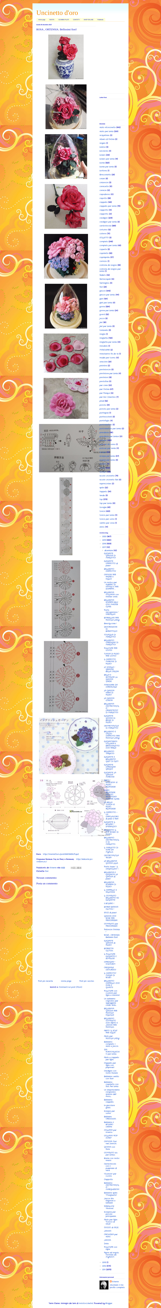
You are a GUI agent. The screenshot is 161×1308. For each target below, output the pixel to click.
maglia (102, 334)
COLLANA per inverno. (110, 1131)
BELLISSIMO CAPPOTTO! (110, 570)
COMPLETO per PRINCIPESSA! (111, 925)
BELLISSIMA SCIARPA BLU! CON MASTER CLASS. (111, 603)
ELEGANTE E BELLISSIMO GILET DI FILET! (111, 759)
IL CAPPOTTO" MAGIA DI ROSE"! (110, 975)
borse (102, 163)
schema (103, 464)
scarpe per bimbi (107, 456)
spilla (102, 487)
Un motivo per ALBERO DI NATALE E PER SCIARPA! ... (111, 585)
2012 (104, 1266)
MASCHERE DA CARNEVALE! (111, 686)
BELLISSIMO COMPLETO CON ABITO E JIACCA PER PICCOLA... (111, 1022)
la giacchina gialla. (109, 1106)
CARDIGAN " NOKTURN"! (109, 963)
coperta (103, 249)
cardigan (104, 218)
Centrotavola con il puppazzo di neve (110, 1167)
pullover (103, 440)
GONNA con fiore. (109, 1148)
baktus (102, 147)
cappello (103, 202)
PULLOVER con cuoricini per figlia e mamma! (112, 993)
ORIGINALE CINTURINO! (110, 968)
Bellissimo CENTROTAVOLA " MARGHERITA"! (111, 1186)
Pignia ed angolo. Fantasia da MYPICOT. (111, 1254)
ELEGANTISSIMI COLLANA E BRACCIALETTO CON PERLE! (112, 744)
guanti (102, 314)
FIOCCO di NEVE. (111, 1227)
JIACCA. (107, 1240)
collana (103, 233)
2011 (104, 1269)
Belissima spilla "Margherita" (110, 1194)
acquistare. (104, 135)
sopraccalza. (105, 483)
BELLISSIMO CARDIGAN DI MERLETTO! (111, 642)
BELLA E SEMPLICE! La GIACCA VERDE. (111, 678)
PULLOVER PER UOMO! (110, 649)
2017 (104, 547)
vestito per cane (107, 523)
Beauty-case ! (110, 623)
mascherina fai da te (109, 354)
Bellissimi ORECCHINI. (110, 1117)
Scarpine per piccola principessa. (110, 1214)
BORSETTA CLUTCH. (108, 949)
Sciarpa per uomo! (109, 1112)
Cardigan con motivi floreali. (111, 1072)
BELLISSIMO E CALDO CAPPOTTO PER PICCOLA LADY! (112, 734)
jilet (101, 322)
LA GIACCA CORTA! (109, 699)
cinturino (103, 229)
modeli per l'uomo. (107, 357)
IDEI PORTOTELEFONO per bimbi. (112, 1051)
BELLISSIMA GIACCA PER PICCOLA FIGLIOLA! (110, 1011)
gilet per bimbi (106, 302)
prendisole (104, 432)
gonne (102, 306)
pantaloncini (105, 369)
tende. (102, 495)
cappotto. (104, 214)
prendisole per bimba (109, 436)
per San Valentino (108, 397)
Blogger (108, 1303)
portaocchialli (106, 417)
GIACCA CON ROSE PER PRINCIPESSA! (110, 918)
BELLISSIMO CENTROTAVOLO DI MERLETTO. (111, 841)
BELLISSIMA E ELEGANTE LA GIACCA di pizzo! (111, 875)
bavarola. (104, 151)
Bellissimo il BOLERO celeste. (109, 1124)
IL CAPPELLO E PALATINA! (110, 891)
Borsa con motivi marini (111, 1159)
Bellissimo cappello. (109, 1101)
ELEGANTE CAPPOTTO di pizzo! (111, 563)
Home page (41, 19)
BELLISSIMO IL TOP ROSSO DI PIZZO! (111, 832)
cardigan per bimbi (108, 222)
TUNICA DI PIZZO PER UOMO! (111, 655)
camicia (103, 190)
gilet (101, 299)
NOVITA (51, 19)
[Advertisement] (66, 957)
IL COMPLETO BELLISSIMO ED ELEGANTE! (111, 898)
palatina (103, 365)
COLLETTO (104, 237)
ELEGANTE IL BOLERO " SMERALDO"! (110, 824)
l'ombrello (104, 330)
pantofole (104, 381)
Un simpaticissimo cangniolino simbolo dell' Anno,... (112, 1093)
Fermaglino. (104, 283)
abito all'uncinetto (108, 127)
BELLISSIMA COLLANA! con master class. (111, 594)
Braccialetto (105, 174)
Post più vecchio (86, 981)
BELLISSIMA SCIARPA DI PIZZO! (110, 884)
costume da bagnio (108, 265)
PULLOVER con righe (110, 1248)
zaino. (102, 527)
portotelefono (106, 424)
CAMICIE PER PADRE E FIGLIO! (110, 576)
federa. (103, 275)
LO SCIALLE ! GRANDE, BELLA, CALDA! (111, 669)
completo (104, 241)
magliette (104, 338)
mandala (104, 346)
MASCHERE (105, 350)
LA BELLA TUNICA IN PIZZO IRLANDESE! (110, 805)
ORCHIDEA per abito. (111, 1235)
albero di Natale (107, 139)
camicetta (104, 186)
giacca (103, 291)
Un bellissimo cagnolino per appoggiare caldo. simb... (111, 1002)
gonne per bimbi (107, 310)
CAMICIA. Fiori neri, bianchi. (110, 1142)
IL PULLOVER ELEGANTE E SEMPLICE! (110, 956)
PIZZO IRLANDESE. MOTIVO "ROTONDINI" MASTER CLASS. (111, 794)
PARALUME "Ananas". (109, 1207)
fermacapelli (105, 279)
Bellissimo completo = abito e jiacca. (111, 1044)
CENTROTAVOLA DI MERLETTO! (111, 727)
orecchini (104, 361)
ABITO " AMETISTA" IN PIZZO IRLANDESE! (111, 783)
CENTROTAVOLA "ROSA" (111, 856)
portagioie (104, 413)
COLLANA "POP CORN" (110, 1136)
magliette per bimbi (108, 342)
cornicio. (103, 261)
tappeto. (103, 491)
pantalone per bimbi (109, 373)
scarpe (103, 452)
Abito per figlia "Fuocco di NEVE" (110, 1221)
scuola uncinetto (107, 476)
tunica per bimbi (107, 515)
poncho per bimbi (107, 409)
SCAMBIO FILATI (63, 19)
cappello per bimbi (108, 206)
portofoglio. (105, 420)
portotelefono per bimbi (110, 428)
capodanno (105, 194)
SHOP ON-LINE (88, 19)
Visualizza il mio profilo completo (117, 1286)
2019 (104, 540)
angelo (102, 143)
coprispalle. (105, 257)
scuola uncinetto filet (109, 479)
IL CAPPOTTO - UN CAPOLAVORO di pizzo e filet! (111, 815)
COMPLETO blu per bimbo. (111, 1153)
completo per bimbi (108, 245)
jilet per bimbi (106, 326)
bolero (102, 155)
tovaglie (103, 507)
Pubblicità (100, 19)
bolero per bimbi (107, 159)
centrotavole (105, 226)
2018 (104, 543)
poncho (103, 405)
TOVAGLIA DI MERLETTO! (110, 636)
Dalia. (106, 1243)
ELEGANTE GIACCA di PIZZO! (109, 943)
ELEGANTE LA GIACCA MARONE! (110, 774)
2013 (104, 1262)
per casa (104, 385)
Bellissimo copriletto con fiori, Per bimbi (111, 1084)
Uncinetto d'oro (57, 12)
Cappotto (108, 1179)
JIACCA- (108, 1231)
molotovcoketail (86, 1303)
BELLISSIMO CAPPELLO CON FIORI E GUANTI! (112, 984)
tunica (102, 511)
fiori (46, 871)
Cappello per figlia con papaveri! (110, 1065)
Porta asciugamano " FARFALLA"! (111, 612)
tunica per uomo (107, 519)
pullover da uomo (107, 444)
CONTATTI (76, 19)
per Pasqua (105, 393)
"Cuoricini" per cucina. (110, 1175)
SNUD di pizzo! (110, 912)
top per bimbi (106, 503)
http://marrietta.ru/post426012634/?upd (60, 854)
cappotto (104, 210)
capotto (103, 198)
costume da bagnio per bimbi (110, 270)
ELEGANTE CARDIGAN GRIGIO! (110, 767)
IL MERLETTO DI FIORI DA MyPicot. (111, 849)
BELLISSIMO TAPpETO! (109, 752)
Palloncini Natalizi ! (112, 930)
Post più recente (45, 981)
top (101, 499)
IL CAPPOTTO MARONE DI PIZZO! (110, 661)
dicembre (108, 550)
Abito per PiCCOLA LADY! (111, 1037)
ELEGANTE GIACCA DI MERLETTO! (110, 555)
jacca (102, 318)
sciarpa (103, 472)
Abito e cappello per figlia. (111, 1058)
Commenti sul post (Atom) (70, 987)
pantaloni (104, 377)
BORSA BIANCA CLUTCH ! (111, 908)
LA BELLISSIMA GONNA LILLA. (111, 862)
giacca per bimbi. (107, 295)
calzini (102, 178)
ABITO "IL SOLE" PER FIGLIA (110, 1031)
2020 (104, 536)
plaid (102, 401)
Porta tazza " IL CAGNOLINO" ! (111, 867)
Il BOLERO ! (109, 903)
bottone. (103, 170)
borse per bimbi (107, 166)
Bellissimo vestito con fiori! (111, 1077)
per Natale (104, 389)
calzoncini (104, 182)
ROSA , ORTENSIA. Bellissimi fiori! (112, 936)
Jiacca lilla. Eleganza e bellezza (109, 1200)
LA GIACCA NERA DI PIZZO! (109, 692)
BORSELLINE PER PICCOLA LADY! (112, 619)
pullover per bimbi (108, 448)
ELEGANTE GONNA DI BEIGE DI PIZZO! (109, 719)
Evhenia (115, 1281)
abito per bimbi (106, 131)
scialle (102, 468)
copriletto (104, 253)
